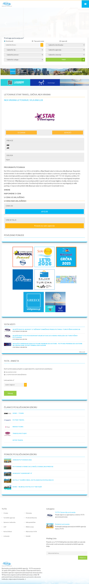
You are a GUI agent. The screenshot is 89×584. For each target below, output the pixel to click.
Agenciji (64, 41)
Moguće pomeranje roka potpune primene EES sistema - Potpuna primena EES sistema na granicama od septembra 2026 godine (47, 344)
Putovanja (29, 513)
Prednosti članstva (31, 517)
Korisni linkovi (8, 531)
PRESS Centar (30, 527)
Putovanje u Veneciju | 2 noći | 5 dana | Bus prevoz (33, 466)
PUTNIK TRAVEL (18, 420)
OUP (5, 527)
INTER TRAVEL (18, 440)
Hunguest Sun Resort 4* (22, 473)
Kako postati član (31, 522)
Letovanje (6, 536)
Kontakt (28, 536)
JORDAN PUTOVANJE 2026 (22, 460)
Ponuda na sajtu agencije (44, 226)
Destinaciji (9, 41)
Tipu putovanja (39, 41)
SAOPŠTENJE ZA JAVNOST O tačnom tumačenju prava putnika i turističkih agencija (46, 329)
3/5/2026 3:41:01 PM (20, 339)
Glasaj (10, 393)
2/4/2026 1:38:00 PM (20, 347)
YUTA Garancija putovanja (65, 512)
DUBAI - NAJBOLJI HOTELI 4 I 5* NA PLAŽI (27, 487)
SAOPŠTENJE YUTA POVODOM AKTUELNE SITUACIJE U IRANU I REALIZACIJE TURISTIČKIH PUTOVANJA (45, 336)
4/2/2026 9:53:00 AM (20, 331)
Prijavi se (83, 557)
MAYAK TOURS (18, 427)
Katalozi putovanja (62, 524)
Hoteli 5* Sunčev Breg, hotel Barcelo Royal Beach (33, 480)
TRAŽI (64, 59)
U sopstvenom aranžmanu (16, 374)
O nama (6, 513)
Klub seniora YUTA (31, 531)
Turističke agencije (9, 517)
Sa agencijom (11, 372)
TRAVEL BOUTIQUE (20, 433)
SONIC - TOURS (18, 413)
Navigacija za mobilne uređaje (85, 4)
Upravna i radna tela (9, 522)
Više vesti (82, 352)
